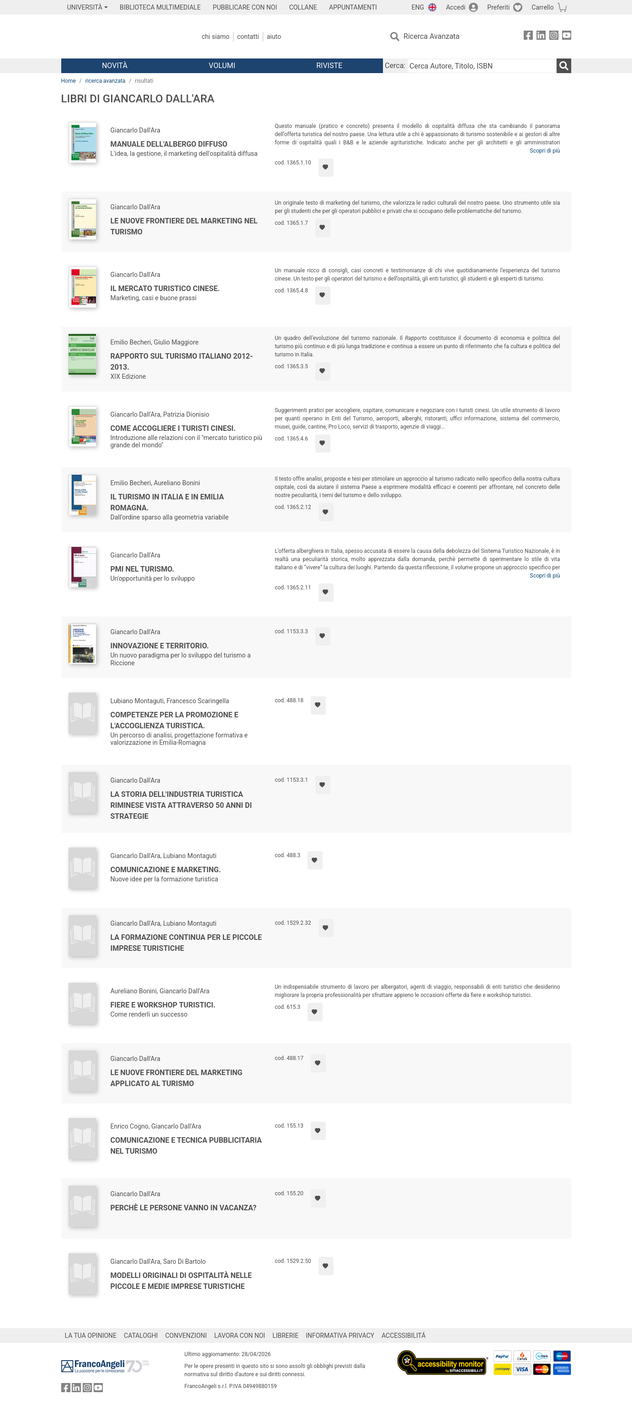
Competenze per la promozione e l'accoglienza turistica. (175, 720)
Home (68, 81)
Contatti (248, 36)
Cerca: (395, 65)
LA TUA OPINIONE (91, 1335)
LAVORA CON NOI (240, 1335)
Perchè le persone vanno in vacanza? (184, 1207)
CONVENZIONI (186, 1335)
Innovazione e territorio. (160, 645)
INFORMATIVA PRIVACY (340, 1335)
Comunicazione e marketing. (166, 869)
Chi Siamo (215, 36)
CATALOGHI (141, 1335)
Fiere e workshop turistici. (163, 1005)
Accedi (456, 7)
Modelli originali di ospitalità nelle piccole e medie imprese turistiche (181, 1281)
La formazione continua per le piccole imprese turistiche (186, 943)
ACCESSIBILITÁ (403, 1335)
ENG (418, 7)
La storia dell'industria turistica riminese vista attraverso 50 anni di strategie (181, 805)
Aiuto (274, 36)
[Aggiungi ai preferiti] (326, 168)
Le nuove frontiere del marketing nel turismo (184, 226)
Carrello (542, 7)
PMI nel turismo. (143, 569)
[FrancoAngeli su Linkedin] (541, 37)
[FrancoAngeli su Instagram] (553, 37)
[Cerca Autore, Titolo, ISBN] (481, 65)
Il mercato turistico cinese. (165, 288)
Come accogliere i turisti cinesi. (173, 428)
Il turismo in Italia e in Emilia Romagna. (167, 502)
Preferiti (498, 7)
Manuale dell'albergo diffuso (169, 144)
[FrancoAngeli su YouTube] (566, 37)
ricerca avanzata (105, 81)
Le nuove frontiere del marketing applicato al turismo (177, 1078)
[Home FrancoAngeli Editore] (121, 36)
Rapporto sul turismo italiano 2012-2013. (182, 361)
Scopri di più (545, 151)
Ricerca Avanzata (432, 36)
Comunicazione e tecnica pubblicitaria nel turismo (186, 1146)
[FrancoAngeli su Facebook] (528, 37)
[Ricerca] (564, 65)
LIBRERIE (285, 1335)
